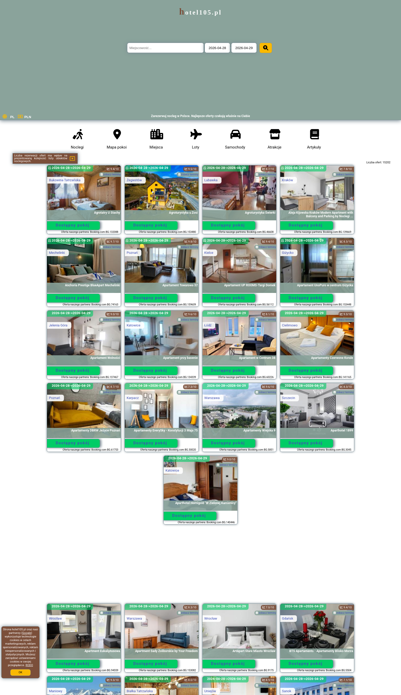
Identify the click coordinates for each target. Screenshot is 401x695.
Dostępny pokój (73, 225)
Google (26, 633)
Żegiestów (134, 180)
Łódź (207, 325)
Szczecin (288, 398)
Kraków (287, 180)
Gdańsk (287, 618)
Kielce (208, 253)
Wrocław (55, 618)
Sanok (286, 691)
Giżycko (288, 253)
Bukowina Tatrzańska (64, 180)
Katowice (133, 325)
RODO (29, 665)
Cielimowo (290, 325)
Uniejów (210, 691)
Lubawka (211, 180)
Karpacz (133, 398)
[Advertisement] (200, 566)
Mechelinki (57, 253)
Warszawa (212, 398)
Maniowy (55, 691)
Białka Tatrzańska (140, 691)
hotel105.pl (200, 12)
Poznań (132, 253)
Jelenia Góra (58, 325)
